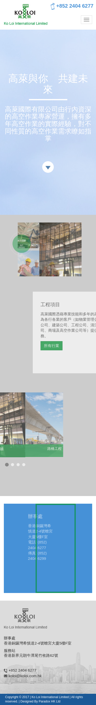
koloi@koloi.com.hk (24, 676)
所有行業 (65, 345)
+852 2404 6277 (72, 6)
